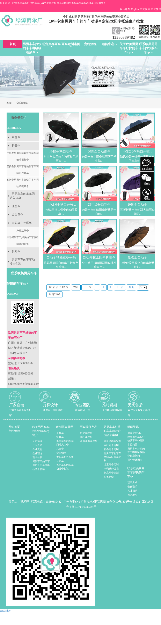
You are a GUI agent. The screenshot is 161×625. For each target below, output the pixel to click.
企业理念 (37, 453)
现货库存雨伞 (51, 44)
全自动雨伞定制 (112, 441)
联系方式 (132, 482)
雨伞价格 (37, 457)
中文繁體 (156, 9)
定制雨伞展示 (64, 426)
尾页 (131, 287)
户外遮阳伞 (22, 230)
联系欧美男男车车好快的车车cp (148, 48)
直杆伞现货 (86, 437)
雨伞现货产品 (88, 426)
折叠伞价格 (38, 469)
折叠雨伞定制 (111, 449)
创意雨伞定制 (111, 472)
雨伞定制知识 (134, 432)
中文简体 (145, 9)
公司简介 (37, 441)
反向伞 (16, 251)
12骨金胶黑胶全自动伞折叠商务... (137, 265)
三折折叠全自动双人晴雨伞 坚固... (137, 211)
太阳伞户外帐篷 (22, 222)
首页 (13, 44)
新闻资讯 (133, 426)
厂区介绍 (37, 445)
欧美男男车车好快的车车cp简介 (41, 431)
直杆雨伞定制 (111, 445)
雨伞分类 (17, 117)
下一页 (120, 287)
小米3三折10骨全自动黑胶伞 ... (61, 211)
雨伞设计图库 (134, 459)
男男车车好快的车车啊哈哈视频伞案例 (112, 431)
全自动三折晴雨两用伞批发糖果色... (99, 265)
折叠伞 (16, 145)
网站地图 (125, 9)
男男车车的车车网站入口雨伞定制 (112, 457)
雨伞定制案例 (70, 44)
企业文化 (37, 449)
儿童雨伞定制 (111, 464)
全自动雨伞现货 (88, 441)
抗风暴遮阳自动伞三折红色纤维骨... (61, 265)
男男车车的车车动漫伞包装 (22, 261)
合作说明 (132, 486)
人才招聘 (132, 490)
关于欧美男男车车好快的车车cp (129, 48)
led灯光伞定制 (111, 468)
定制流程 (90, 44)
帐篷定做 (109, 476)
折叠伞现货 (86, 432)
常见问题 (132, 444)
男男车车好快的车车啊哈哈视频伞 (32, 48)
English (135, 9)
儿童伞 (16, 206)
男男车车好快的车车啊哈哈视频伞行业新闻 (136, 452)
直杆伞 (16, 137)
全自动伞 (22, 103)
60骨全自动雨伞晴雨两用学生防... (99, 158)
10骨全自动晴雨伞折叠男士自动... (99, 211)
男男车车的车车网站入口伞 (22, 195)
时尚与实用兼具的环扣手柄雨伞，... (61, 158)
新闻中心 (109, 44)
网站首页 (14, 426)
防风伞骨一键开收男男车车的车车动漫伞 (137, 158)
